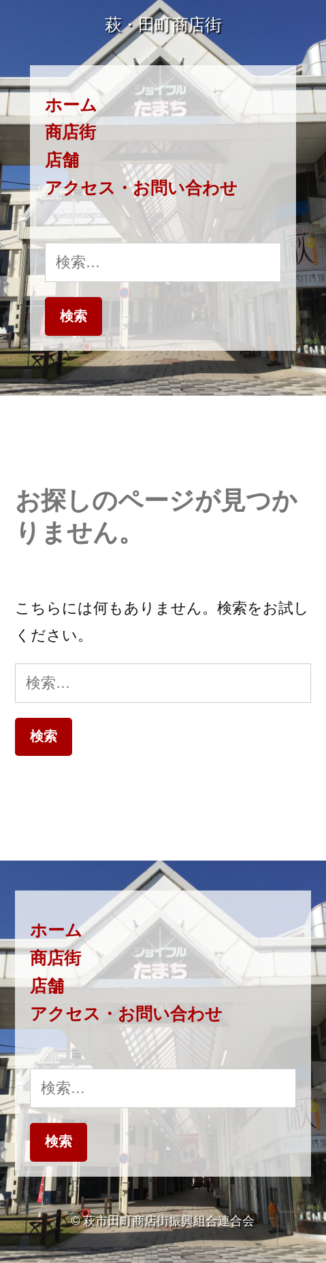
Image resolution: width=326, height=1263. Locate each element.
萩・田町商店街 (163, 25)
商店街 (70, 132)
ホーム (71, 105)
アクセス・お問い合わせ (141, 188)
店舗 (62, 160)
